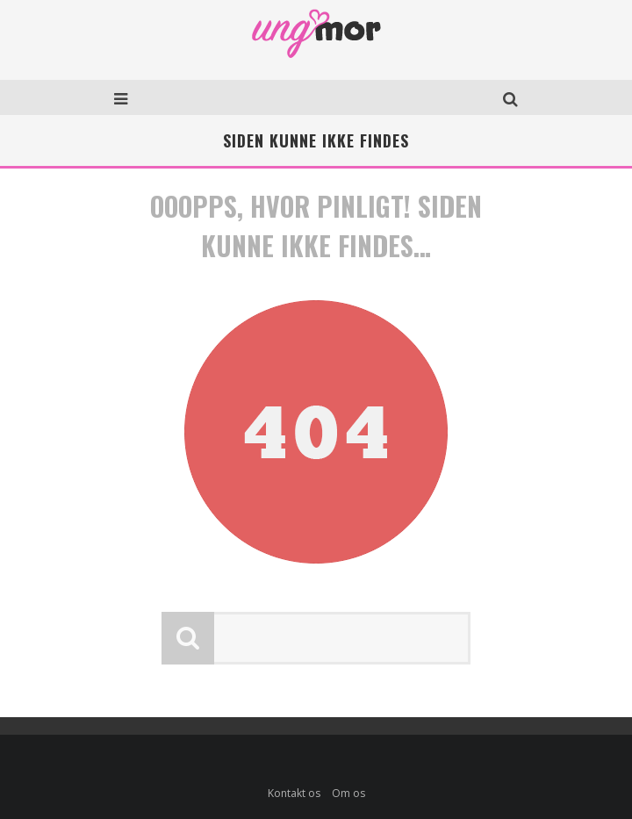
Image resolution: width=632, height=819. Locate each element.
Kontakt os (294, 793)
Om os (348, 793)
